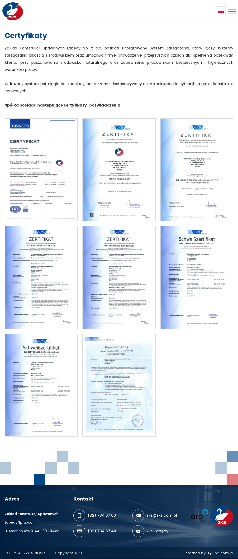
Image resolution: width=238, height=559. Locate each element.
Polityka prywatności (25, 553)
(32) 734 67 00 (102, 515)
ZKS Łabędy (157, 531)
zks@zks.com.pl (162, 515)
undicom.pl (220, 553)
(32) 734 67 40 (102, 531)
